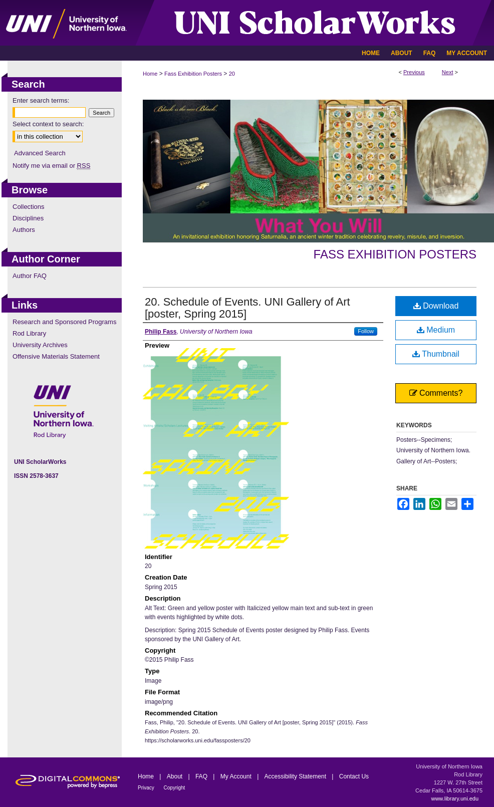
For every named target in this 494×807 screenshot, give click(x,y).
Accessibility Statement (296, 776)
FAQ (202, 776)
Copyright (174, 787)
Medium (436, 330)
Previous (414, 72)
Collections (29, 206)
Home (150, 74)
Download (436, 306)
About (175, 776)
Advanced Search (40, 153)
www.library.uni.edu (454, 798)
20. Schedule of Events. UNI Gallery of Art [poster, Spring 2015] (247, 308)
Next (447, 72)
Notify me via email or (51, 165)
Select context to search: (48, 124)
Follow (366, 331)
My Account (236, 776)
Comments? (436, 393)
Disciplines (28, 218)
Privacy (147, 787)
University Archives (40, 345)
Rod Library (29, 333)
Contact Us (354, 776)
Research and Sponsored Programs (64, 322)
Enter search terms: (41, 100)
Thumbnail (435, 354)
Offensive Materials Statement (56, 356)
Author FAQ (30, 276)
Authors (24, 229)
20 (232, 74)
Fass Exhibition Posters (193, 74)
